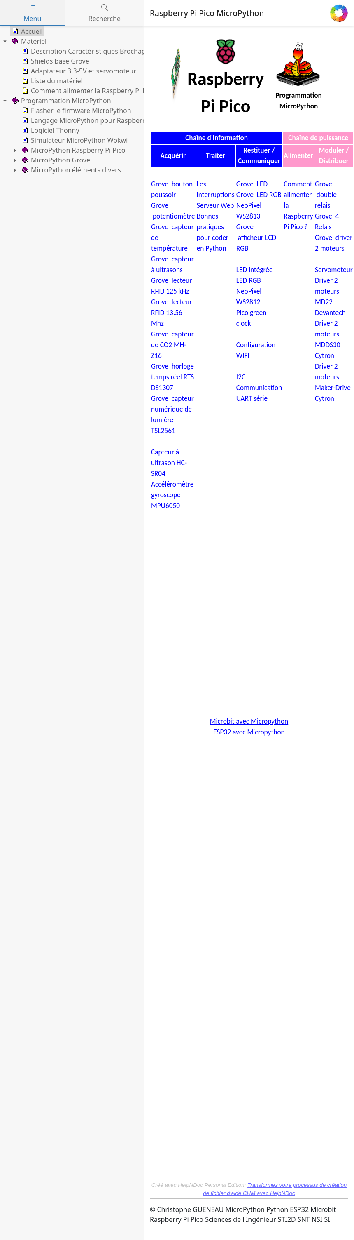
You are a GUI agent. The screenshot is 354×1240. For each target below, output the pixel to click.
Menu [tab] (32, 13)
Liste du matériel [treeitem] (51, 81)
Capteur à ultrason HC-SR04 (169, 462)
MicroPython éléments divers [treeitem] (70, 170)
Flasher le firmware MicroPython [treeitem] (75, 110)
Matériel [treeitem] (28, 41)
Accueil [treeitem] (26, 31)
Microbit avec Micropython (249, 721)
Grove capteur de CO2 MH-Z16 (172, 344)
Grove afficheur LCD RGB (256, 237)
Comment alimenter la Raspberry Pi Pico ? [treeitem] (90, 91)
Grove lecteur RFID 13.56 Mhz (171, 312)
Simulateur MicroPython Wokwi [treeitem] (74, 140)
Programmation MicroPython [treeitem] (60, 101)
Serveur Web (215, 205)
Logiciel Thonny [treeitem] (49, 130)
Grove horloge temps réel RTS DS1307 (172, 377)
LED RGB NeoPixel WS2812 (249, 291)
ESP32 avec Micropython (248, 731)
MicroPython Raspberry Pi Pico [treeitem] (73, 150)
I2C (240, 376)
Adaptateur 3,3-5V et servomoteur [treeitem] (78, 71)
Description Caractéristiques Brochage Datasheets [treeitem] (103, 51)
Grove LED (252, 183)
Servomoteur (334, 269)
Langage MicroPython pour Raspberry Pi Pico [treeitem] (95, 120)
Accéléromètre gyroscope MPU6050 (172, 495)
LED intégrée (255, 269)
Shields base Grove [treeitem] (54, 61)
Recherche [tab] (104, 13)
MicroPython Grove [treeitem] (55, 160)
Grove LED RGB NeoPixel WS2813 (259, 205)
